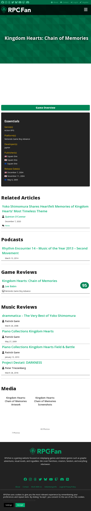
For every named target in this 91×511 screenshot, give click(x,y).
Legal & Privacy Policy (67, 487)
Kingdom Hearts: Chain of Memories (29, 281)
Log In (75, 2)
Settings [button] (9, 505)
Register (85, 2)
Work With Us (36, 487)
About (55, 2)
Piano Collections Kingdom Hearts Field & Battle (38, 347)
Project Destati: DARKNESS (22, 362)
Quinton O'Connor (15, 216)
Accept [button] (20, 505)
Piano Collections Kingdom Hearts (28, 331)
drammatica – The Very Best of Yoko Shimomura (39, 315)
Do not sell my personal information (19, 500)
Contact (65, 2)
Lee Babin (10, 286)
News (7, 225)
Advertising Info (50, 487)
